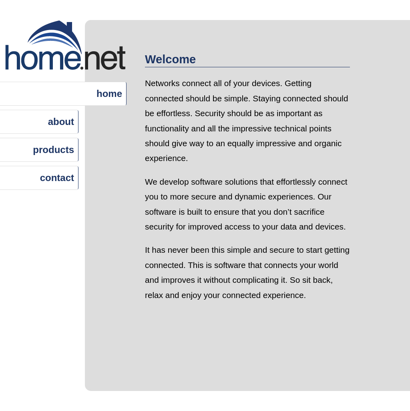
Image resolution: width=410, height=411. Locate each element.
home (109, 93)
